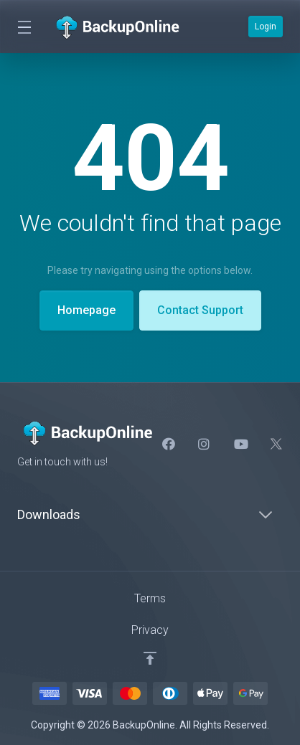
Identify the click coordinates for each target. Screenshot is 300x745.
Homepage (86, 310)
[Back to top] (150, 658)
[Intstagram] (204, 444)
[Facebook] (169, 444)
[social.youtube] (240, 444)
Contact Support (200, 310)
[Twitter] (276, 444)
